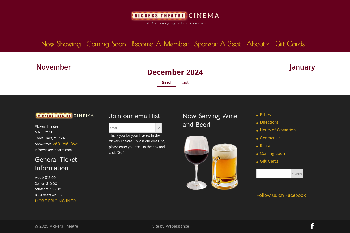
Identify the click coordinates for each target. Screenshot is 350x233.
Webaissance (177, 226)
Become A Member (160, 45)
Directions (269, 122)
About (255, 45)
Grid (166, 82)
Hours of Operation (278, 130)
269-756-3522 (66, 144)
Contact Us (270, 137)
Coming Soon (106, 45)
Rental (265, 145)
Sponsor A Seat (217, 45)
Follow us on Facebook (281, 195)
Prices (265, 114)
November (53, 66)
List (185, 82)
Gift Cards (290, 45)
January (302, 66)
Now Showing (61, 45)
